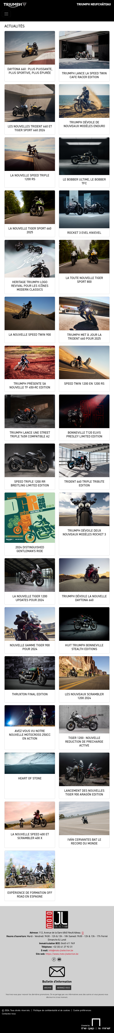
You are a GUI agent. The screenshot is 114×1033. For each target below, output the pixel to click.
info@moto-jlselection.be (61, 950)
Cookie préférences (82, 1010)
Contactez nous (9, 1013)
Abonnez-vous (63, 988)
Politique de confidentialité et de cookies (51, 1010)
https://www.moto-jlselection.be (62, 954)
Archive (47, 988)
